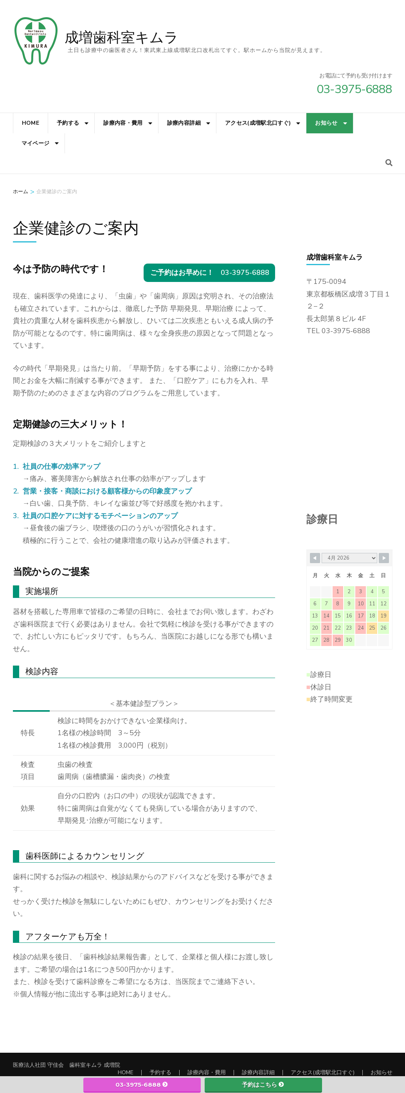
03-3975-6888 (141, 1084)
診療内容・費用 (122, 123)
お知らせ (326, 123)
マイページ (36, 143)
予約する (68, 123)
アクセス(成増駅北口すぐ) (258, 123)
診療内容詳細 (184, 123)
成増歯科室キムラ (121, 37)
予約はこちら (263, 1084)
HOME (30, 123)
